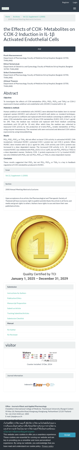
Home (7, 17)
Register (65, 2)
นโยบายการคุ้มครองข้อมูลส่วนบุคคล (18, 432)
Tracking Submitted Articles (18, 313)
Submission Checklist (15, 318)
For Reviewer (12, 335)
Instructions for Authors (16, 293)
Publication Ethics (14, 298)
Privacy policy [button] (48, 446)
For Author (11, 330)
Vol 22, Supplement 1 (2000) (34, 17)
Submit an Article (14, 308)
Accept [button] (67, 435)
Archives (16, 17)
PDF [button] (39, 49)
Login (75, 2)
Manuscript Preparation (16, 303)
